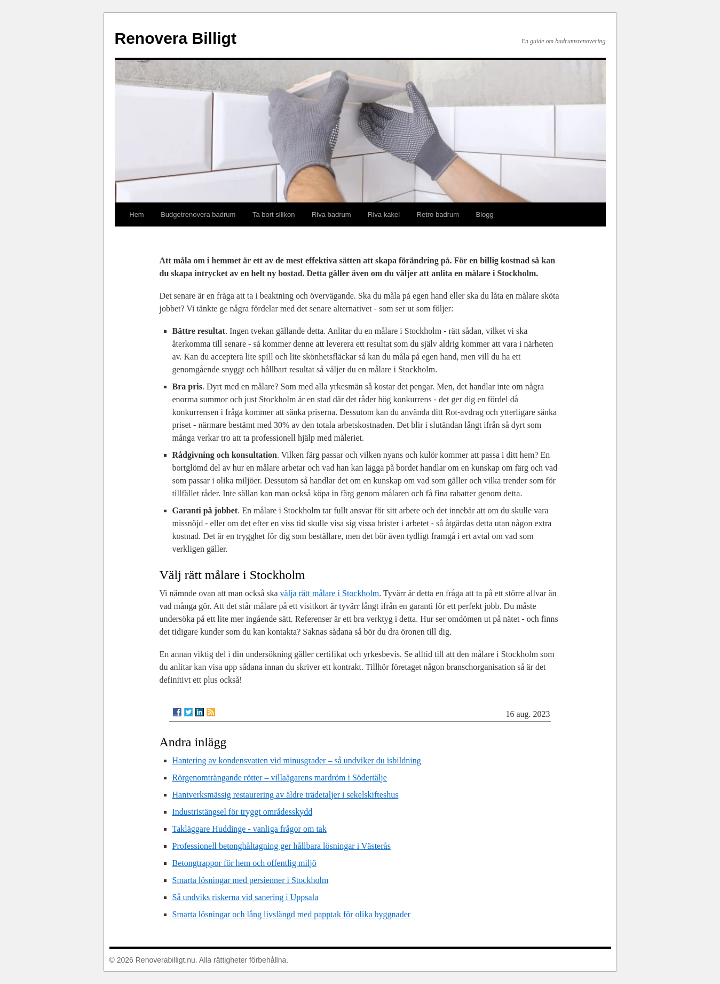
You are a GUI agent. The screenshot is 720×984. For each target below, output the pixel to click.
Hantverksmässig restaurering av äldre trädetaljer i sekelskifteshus (285, 794)
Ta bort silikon (273, 214)
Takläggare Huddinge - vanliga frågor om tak (249, 828)
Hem (136, 214)
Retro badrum (438, 214)
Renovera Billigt (175, 38)
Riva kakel (384, 214)
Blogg (485, 214)
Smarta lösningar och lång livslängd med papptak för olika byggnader (291, 914)
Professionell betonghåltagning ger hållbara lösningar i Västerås (281, 845)
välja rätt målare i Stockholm (329, 593)
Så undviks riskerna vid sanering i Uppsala (245, 897)
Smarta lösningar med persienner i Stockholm (250, 880)
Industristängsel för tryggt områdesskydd (242, 811)
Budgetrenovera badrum (198, 214)
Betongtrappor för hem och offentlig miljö (244, 863)
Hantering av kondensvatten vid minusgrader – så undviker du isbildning (296, 760)
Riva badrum (331, 214)
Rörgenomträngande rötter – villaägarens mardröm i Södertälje (279, 777)
